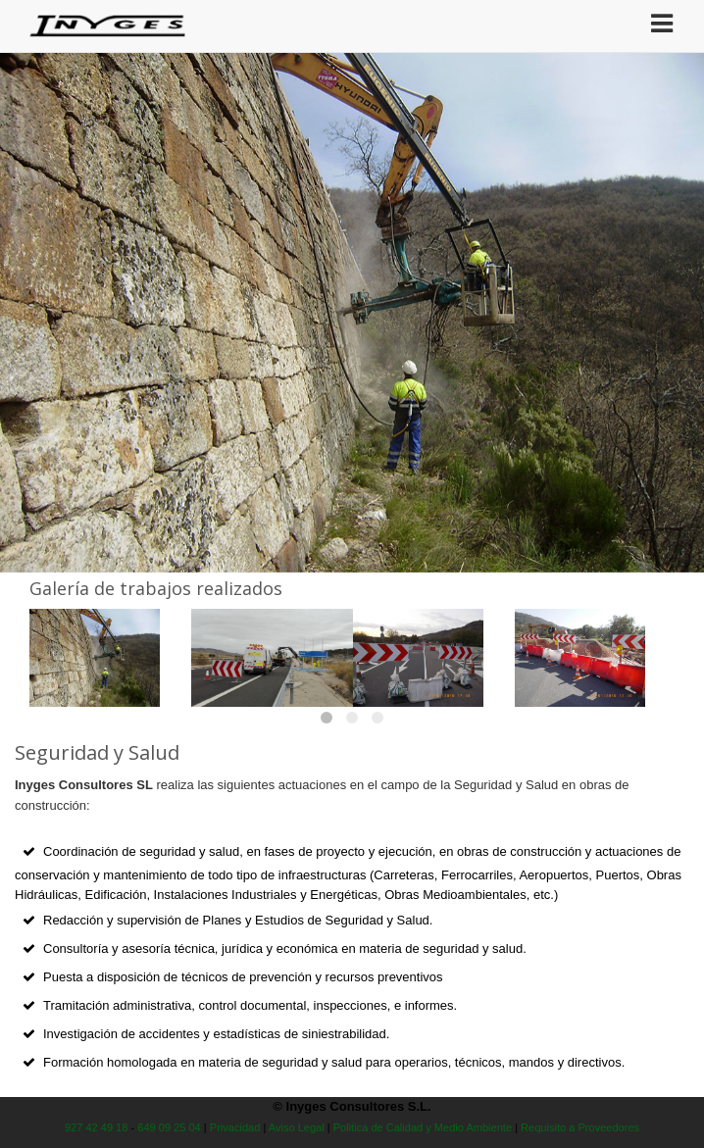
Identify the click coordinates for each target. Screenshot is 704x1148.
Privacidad (235, 1127)
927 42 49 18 (96, 1127)
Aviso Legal (297, 1127)
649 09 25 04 (169, 1127)
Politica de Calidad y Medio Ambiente (422, 1127)
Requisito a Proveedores (580, 1127)
